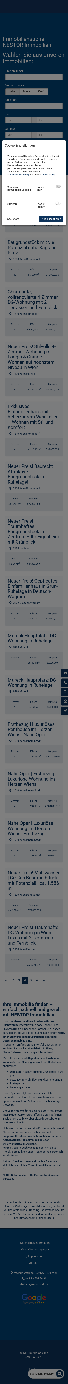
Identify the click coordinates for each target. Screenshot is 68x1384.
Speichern (13, 219)
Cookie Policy (48, 174)
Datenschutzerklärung (18, 174)
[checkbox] (58, 186)
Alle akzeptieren (51, 219)
